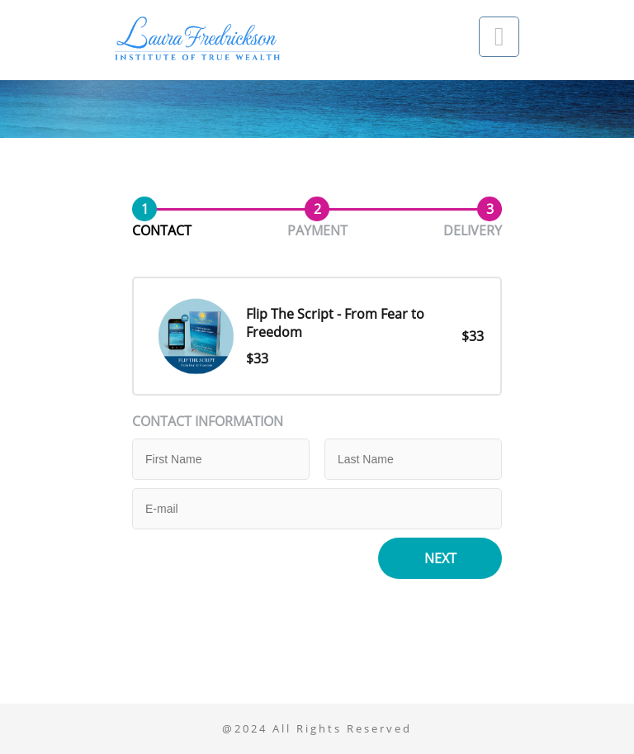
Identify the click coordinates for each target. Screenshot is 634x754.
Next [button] (440, 558)
